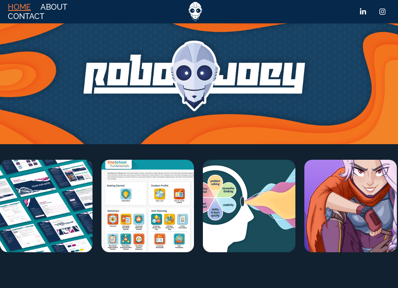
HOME (19, 7)
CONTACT (26, 16)
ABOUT (53, 7)
